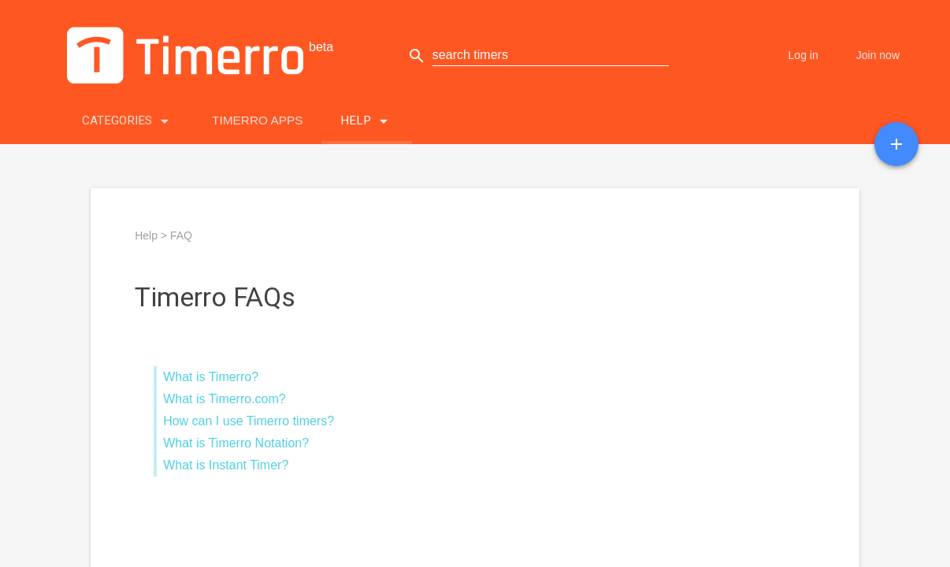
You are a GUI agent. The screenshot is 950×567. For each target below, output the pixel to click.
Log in (803, 55)
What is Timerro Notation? (236, 443)
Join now (878, 55)
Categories (128, 117)
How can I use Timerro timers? (248, 421)
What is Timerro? (210, 377)
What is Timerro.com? (224, 399)
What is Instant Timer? (225, 465)
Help (366, 117)
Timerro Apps (257, 120)
